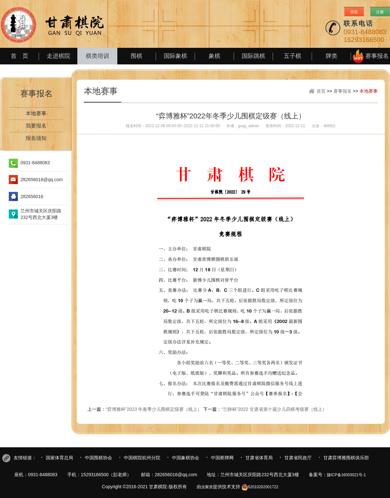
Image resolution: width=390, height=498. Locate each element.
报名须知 (36, 138)
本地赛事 (36, 113)
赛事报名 (377, 56)
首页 (321, 91)
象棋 (214, 56)
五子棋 (292, 56)
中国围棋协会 (98, 457)
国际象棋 (175, 56)
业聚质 (207, 487)
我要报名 (36, 125)
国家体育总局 (59, 457)
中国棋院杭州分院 (142, 457)
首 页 (19, 56)
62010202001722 (259, 487)
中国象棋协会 (185, 457)
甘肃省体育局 (259, 457)
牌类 (331, 56)
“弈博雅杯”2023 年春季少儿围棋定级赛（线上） (154, 409)
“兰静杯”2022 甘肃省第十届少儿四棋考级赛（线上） (274, 409)
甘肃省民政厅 (298, 457)
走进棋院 (58, 56)
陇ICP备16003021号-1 (346, 475)
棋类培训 (97, 56)
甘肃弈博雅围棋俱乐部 (346, 457)
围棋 (136, 56)
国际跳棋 (253, 56)
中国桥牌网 (222, 457)
